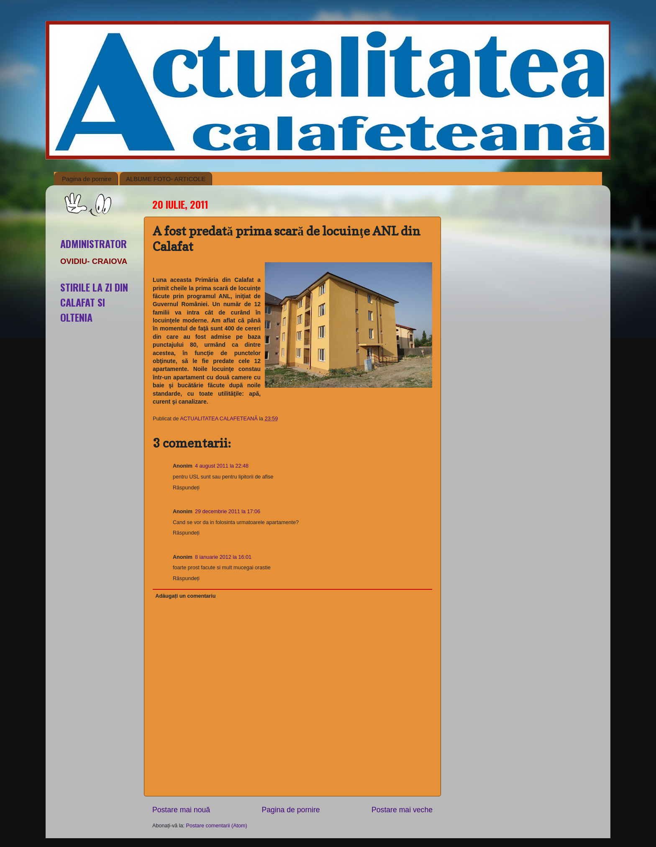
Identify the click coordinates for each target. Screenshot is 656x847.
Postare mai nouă (181, 810)
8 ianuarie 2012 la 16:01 (223, 557)
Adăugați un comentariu (185, 596)
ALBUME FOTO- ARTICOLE (165, 178)
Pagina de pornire (86, 178)
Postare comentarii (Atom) (216, 826)
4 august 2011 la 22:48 (222, 466)
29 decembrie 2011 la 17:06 (227, 511)
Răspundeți (186, 488)
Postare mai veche (402, 810)
